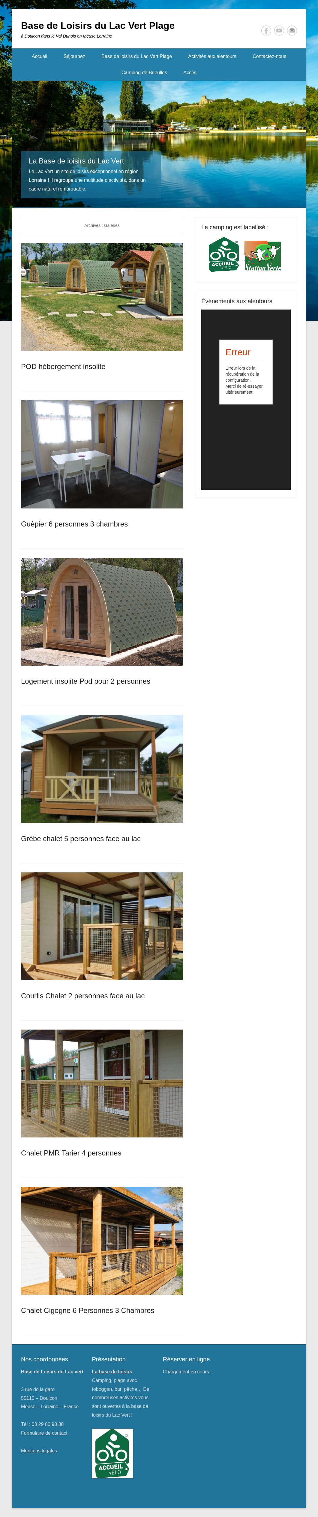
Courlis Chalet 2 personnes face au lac (83, 996)
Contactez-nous (269, 56)
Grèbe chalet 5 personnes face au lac (81, 839)
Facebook (266, 30)
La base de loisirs (112, 1371)
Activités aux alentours (212, 56)
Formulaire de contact (44, 1433)
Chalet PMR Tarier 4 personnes (71, 1153)
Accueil (39, 56)
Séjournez (74, 56)
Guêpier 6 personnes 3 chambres (74, 524)
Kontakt (292, 30)
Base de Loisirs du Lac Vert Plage (98, 25)
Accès (189, 72)
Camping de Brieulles (144, 72)
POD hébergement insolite (63, 366)
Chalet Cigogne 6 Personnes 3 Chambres (87, 1310)
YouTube (279, 30)
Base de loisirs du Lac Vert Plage (136, 56)
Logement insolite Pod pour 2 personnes (85, 681)
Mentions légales (39, 1450)
